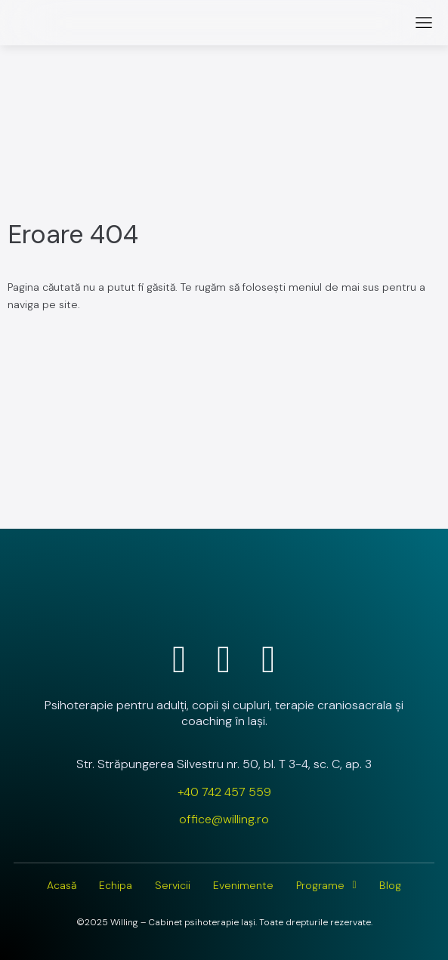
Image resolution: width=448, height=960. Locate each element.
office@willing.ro (224, 819)
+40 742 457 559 (224, 792)
